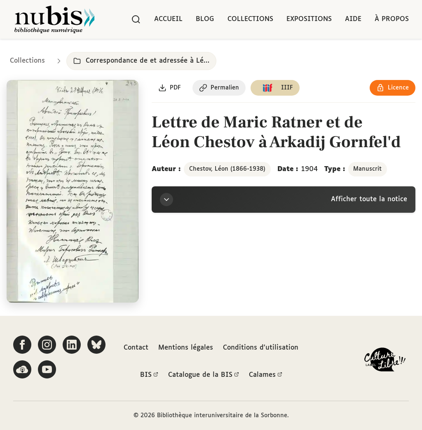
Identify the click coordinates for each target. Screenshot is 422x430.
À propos (392, 19)
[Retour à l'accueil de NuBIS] (54, 19)
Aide (353, 19)
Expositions (309, 19)
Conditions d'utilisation (260, 347)
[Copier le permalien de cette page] (219, 88)
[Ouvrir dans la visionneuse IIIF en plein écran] (72, 191)
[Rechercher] (136, 19)
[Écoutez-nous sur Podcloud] (22, 369)
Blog (205, 19)
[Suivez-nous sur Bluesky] (96, 345)
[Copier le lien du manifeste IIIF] (275, 88)
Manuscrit (367, 169)
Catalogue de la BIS (203, 375)
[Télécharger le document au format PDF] (170, 88)
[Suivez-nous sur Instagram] (47, 345)
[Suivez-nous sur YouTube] (47, 369)
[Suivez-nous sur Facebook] (22, 345)
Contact (136, 347)
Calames (265, 375)
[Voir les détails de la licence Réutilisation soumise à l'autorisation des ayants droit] (392, 88)
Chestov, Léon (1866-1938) (227, 169)
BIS (149, 375)
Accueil (168, 19)
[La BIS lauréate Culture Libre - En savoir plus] (385, 361)
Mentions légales (185, 347)
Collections (250, 19)
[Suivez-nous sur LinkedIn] (72, 345)
